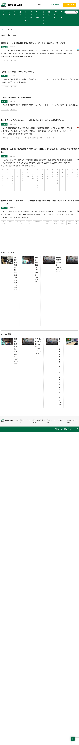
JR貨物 (4, 138)
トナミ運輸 (33, 174)
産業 (20, 13)
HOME (16, 420)
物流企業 (25, 16)
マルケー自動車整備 (37, 178)
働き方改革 (43, 17)
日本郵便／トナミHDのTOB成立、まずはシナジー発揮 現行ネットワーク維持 (33, 43)
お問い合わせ (69, 5)
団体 (9, 13)
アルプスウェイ (7, 176)
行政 (3, 13)
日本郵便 (13, 60)
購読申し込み (42, 4)
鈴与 (54, 138)
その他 (61, 14)
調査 (49, 13)
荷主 (14, 13)
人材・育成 (37, 14)
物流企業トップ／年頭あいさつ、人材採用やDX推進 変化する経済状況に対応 (33, 120)
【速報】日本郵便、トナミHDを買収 (16, 97)
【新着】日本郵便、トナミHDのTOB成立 (17, 72)
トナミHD (5, 60)
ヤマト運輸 (42, 174)
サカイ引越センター (12, 178)
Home (1, 29)
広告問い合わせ (54, 4)
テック (31, 14)
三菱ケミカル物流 (45, 138)
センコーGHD (13, 138)
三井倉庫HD (33, 138)
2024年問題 (55, 14)
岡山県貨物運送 (57, 176)
